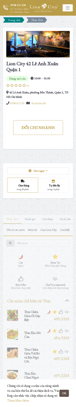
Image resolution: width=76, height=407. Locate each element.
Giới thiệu (47, 226)
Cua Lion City (48, 237)
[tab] (38, 307)
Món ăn (32, 237)
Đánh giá (30, 226)
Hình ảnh (65, 226)
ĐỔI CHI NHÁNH (38, 127)
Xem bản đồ (38, 103)
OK (64, 393)
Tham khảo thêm (18, 400)
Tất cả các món (15, 237)
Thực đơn (12, 226)
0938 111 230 (18, 5)
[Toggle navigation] (68, 7)
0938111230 (17, 103)
